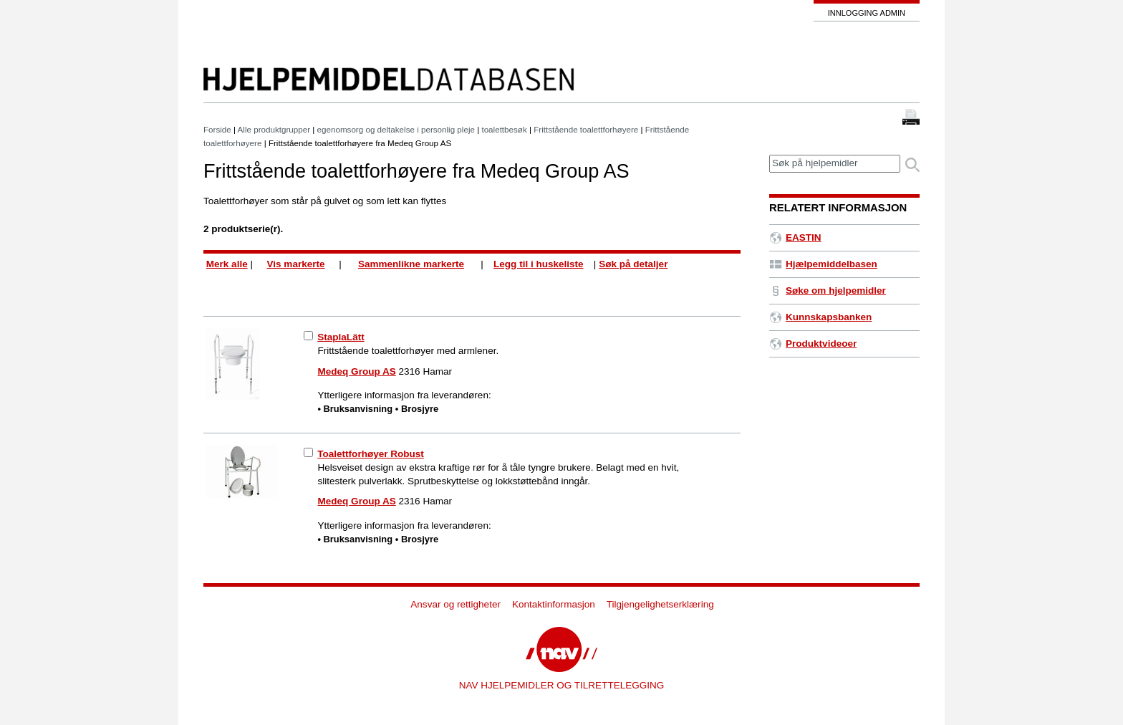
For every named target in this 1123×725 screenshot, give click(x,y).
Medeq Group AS (357, 371)
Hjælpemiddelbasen (823, 264)
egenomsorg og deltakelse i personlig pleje (396, 129)
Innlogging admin (866, 13)
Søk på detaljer (633, 264)
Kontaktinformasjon (553, 604)
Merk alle (227, 264)
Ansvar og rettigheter (455, 604)
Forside (217, 129)
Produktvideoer (813, 343)
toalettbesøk (503, 129)
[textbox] (834, 164)
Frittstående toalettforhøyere (586, 129)
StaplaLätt (340, 337)
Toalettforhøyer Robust (370, 453)
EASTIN (795, 237)
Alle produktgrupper (274, 129)
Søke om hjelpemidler (827, 290)
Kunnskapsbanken (820, 317)
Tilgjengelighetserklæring (660, 604)
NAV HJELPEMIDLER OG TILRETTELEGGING (562, 685)
